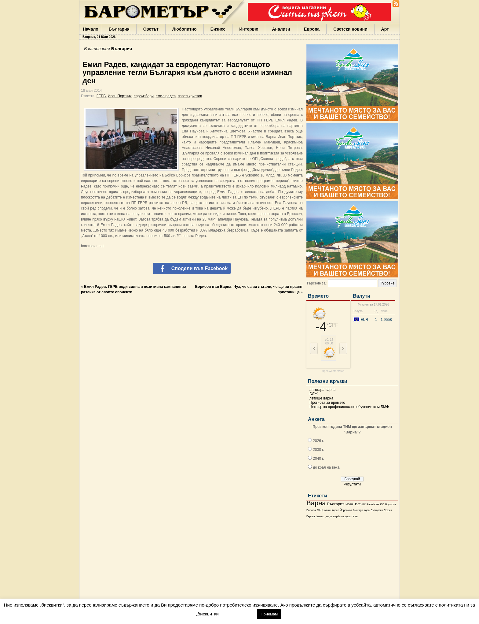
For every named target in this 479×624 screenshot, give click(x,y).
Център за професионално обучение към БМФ (349, 407)
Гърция (310, 516)
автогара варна (322, 390)
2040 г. (318, 458)
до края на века (326, 467)
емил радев (166, 96)
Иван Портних (356, 504)
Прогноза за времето (327, 402)
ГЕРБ (355, 516)
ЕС (382, 504)
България (119, 29)
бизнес (320, 516)
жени (327, 510)
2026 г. (318, 441)
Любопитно (184, 29)
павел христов (190, 96)
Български (377, 510)
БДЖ (313, 394)
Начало (90, 29)
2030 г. (318, 450)
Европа (312, 29)
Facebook (373, 504)
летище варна (321, 398)
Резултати (352, 484)
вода (366, 510)
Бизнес (217, 29)
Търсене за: (316, 283)
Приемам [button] (269, 614)
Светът (151, 29)
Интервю (248, 29)
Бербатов (338, 516)
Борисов (390, 504)
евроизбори (144, 96)
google (328, 516)
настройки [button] (238, 613)
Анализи (281, 29)
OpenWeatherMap (333, 371)
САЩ (320, 510)
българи (358, 510)
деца (347, 516)
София (388, 510)
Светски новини (350, 29)
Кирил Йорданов (341, 510)
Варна (316, 503)
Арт (385, 29)
